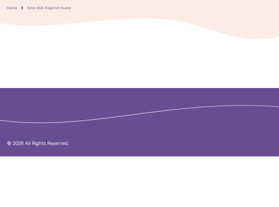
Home (12, 8)
